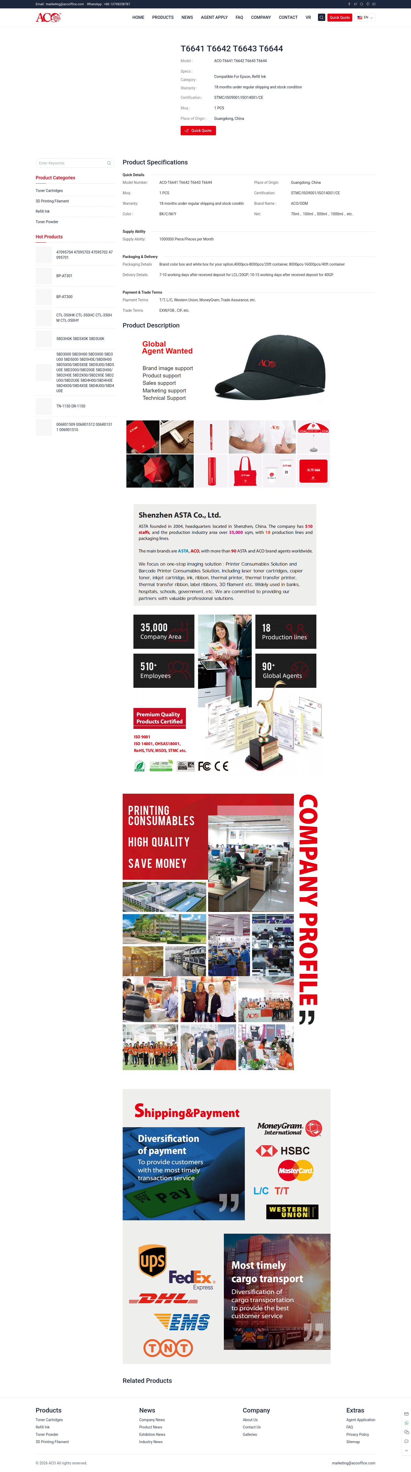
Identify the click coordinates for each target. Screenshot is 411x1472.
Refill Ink (259, 76)
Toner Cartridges (49, 191)
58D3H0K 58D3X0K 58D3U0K (80, 339)
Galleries (250, 1434)
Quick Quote (340, 17)
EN (363, 17)
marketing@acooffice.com (353, 1463)
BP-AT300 (64, 297)
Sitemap (353, 1442)
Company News (152, 1420)
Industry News (151, 1442)
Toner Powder (47, 222)
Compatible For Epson (232, 76)
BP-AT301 (64, 276)
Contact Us (252, 1427)
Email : (60, 4)
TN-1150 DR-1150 (70, 406)
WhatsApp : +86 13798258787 (108, 4)
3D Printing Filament (52, 201)
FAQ (349, 1427)
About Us (250, 1420)
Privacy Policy (357, 1434)
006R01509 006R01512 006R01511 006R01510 (84, 427)
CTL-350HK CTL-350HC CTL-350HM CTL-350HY (84, 318)
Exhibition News (152, 1434)
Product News (150, 1427)
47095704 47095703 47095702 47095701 (84, 255)
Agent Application (360, 1420)
